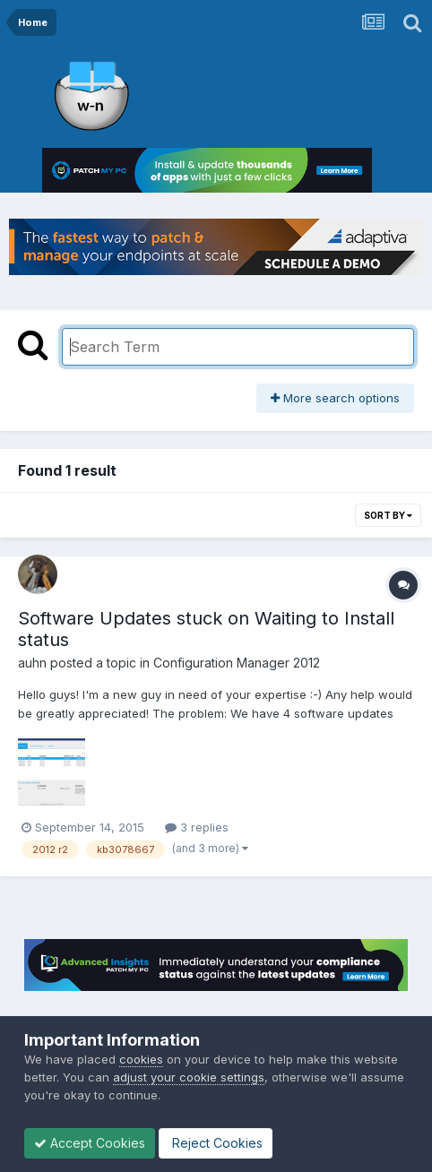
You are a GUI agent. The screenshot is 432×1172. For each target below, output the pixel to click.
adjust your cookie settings (188, 1077)
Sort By (388, 515)
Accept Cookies (89, 1142)
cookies (141, 1059)
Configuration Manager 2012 (236, 662)
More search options (335, 398)
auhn (32, 662)
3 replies (197, 827)
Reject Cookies (215, 1142)
